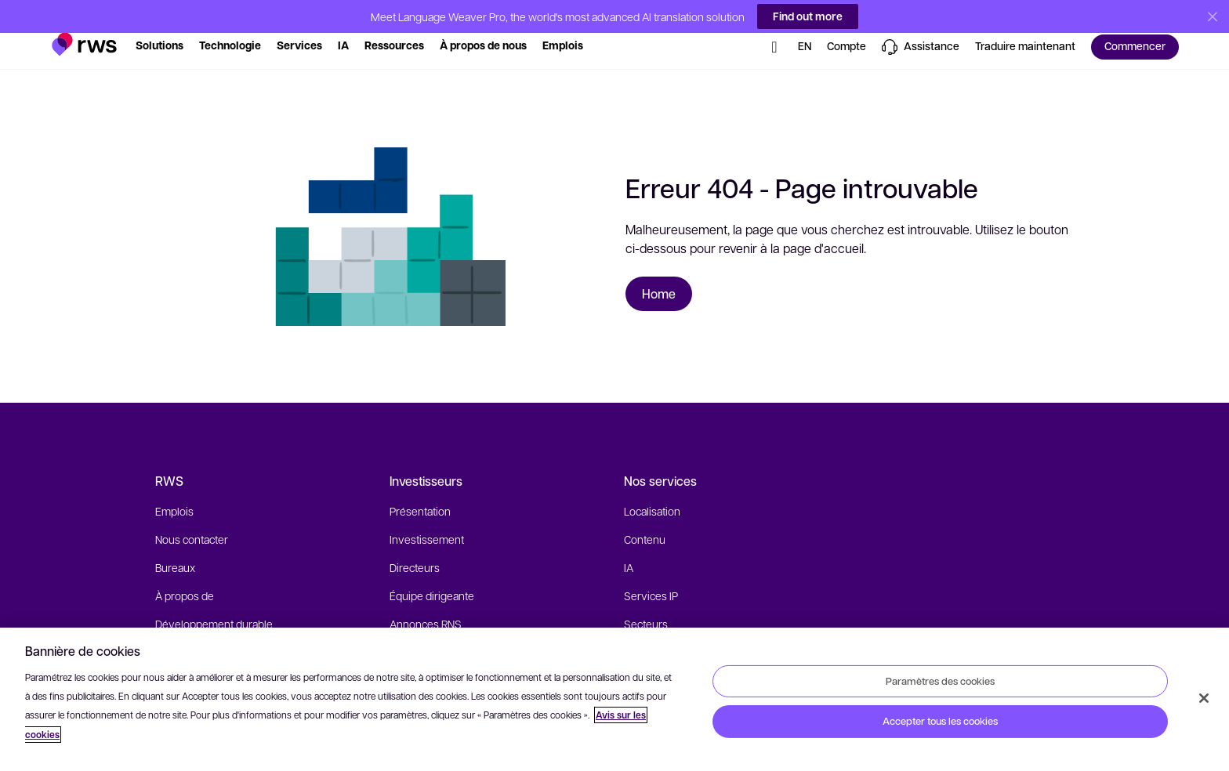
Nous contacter (191, 521)
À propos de (184, 577)
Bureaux (175, 549)
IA (628, 549)
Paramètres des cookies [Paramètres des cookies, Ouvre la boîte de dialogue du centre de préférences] (940, 680)
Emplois (174, 493)
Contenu (644, 521)
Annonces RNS (426, 606)
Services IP (651, 577)
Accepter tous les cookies (940, 721)
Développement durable (214, 606)
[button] (84, 20)
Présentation (420, 493)
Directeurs (415, 549)
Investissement (427, 521)
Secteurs (646, 606)
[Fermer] (1204, 698)
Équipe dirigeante (432, 577)
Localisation (652, 493)
